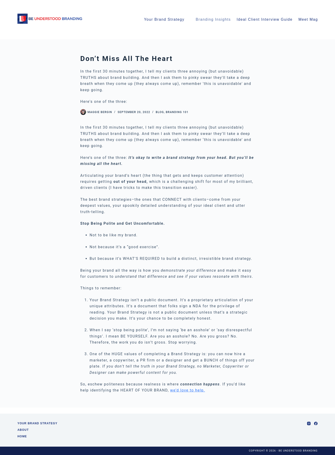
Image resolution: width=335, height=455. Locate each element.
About (23, 430)
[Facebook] (316, 423)
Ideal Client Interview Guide (264, 19)
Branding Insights (213, 19)
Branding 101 (177, 112)
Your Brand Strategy (164, 19)
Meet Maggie (313, 20)
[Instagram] (309, 423)
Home (22, 436)
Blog (160, 112)
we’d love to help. (187, 390)
